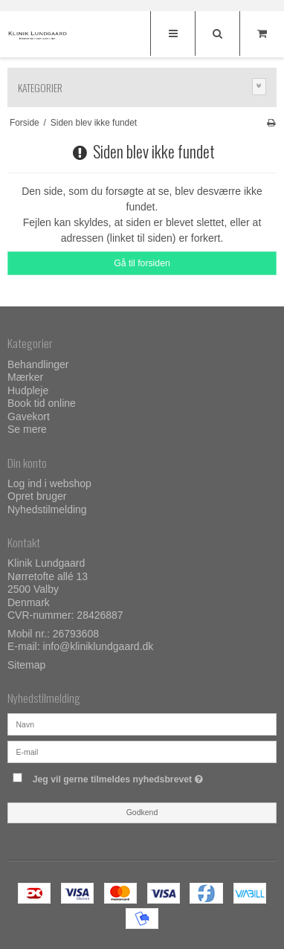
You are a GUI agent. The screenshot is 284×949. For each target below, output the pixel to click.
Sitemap (26, 665)
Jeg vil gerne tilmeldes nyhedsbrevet (132, 776)
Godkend (142, 812)
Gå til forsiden (142, 263)
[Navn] (142, 723)
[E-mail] (142, 750)
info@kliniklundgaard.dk (97, 646)
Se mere (27, 429)
